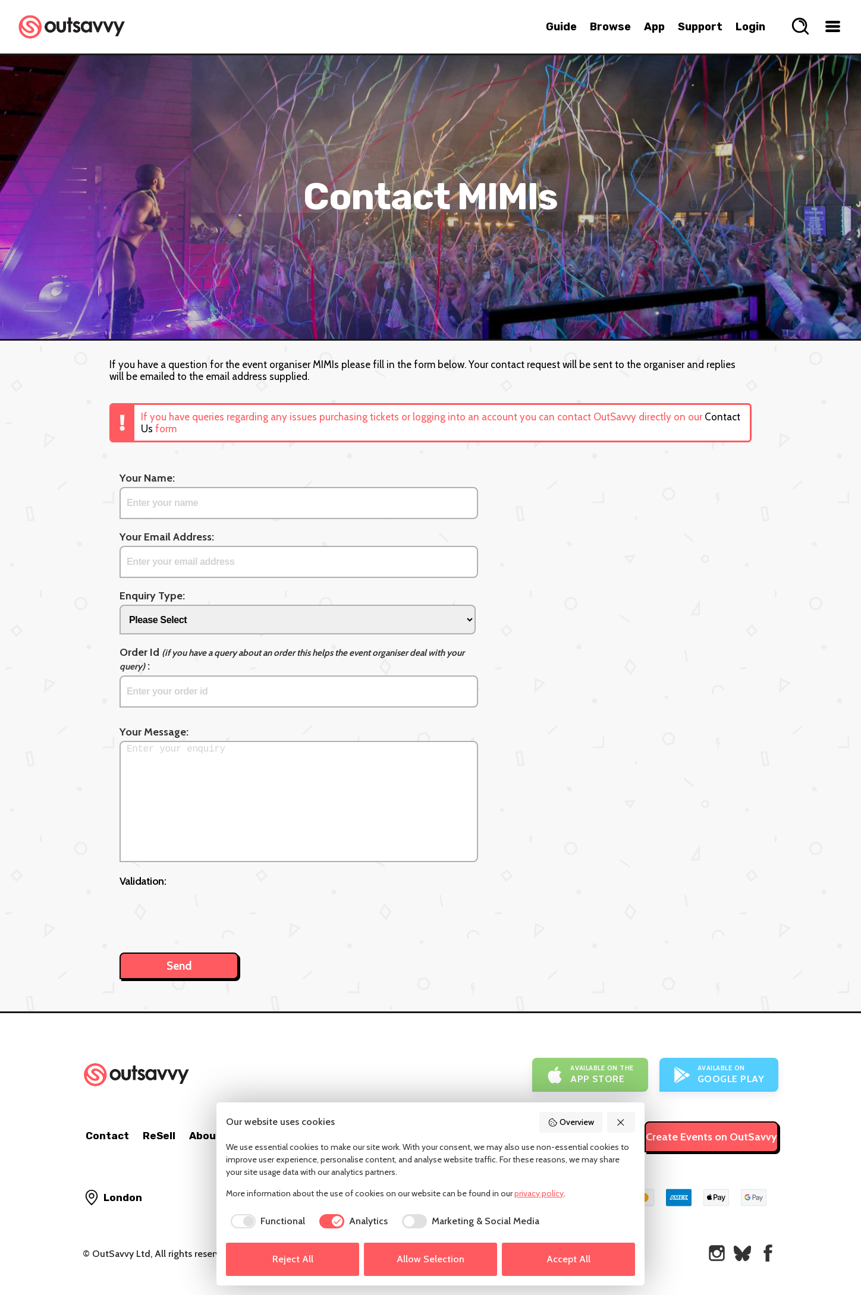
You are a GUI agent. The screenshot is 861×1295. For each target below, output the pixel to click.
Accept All (568, 1259)
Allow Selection (430, 1259)
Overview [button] (571, 1122)
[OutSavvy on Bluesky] (742, 1253)
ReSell (159, 1136)
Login (750, 26)
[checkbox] (265, 1221)
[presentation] (210, 914)
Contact (107, 1136)
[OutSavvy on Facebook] (768, 1253)
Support (700, 26)
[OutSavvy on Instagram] (716, 1253)
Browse (610, 26)
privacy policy (539, 1193)
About (205, 1136)
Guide (561, 26)
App (654, 26)
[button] (621, 1122)
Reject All (292, 1259)
